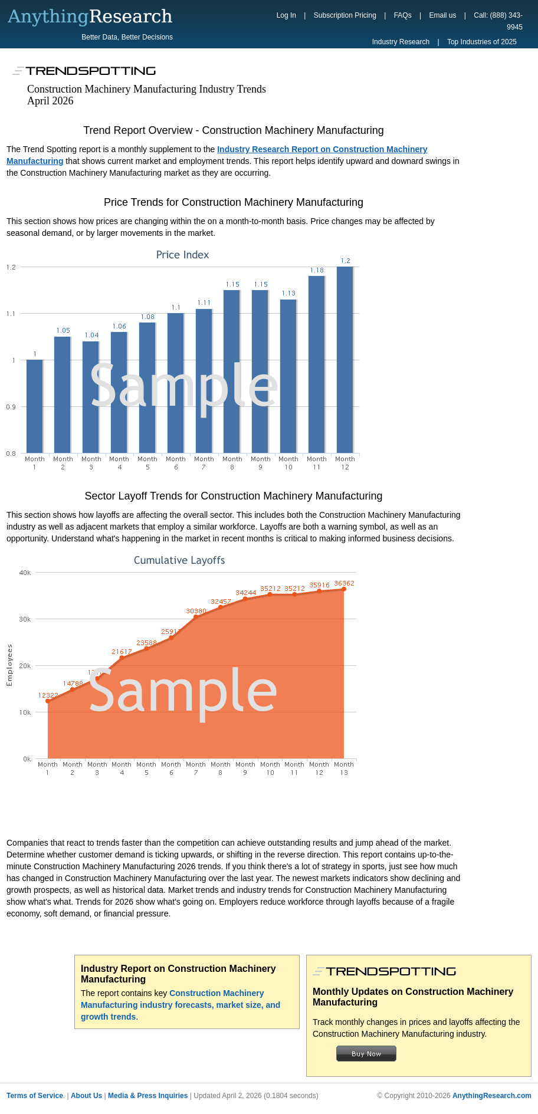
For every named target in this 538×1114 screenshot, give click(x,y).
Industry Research (400, 42)
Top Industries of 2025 (482, 42)
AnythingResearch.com (492, 1096)
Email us (442, 15)
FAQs (403, 15)
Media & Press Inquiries (148, 1096)
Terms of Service (34, 1096)
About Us (86, 1096)
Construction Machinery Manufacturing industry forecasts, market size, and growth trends (180, 1004)
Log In (286, 15)
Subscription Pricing (345, 15)
